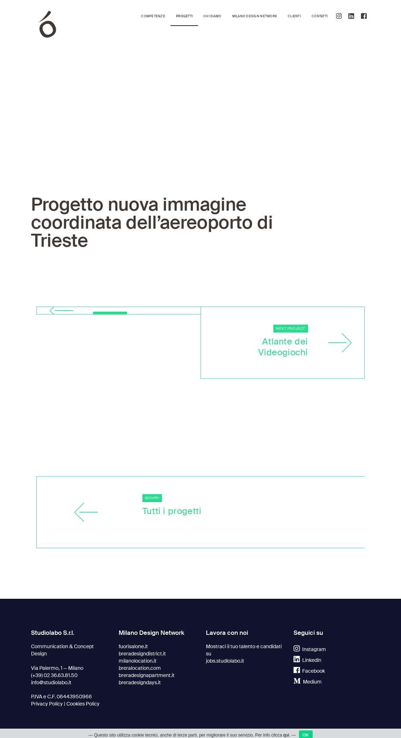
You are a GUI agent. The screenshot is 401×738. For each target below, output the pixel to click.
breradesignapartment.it (147, 675)
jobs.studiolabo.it (225, 661)
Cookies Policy (83, 703)
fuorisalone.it (133, 646)
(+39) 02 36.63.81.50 (54, 675)
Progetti (184, 16)
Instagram (310, 649)
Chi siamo (212, 16)
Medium (308, 681)
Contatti (319, 16)
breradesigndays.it (140, 682)
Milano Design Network (254, 16)
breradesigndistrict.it (142, 653)
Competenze (153, 16)
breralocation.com (140, 668)
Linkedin (307, 660)
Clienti (294, 16)
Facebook (309, 671)
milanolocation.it (138, 661)
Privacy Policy (47, 703)
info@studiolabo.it (51, 682)
